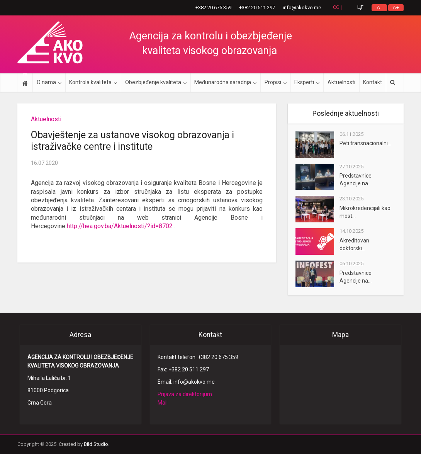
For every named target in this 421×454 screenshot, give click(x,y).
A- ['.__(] (379, 7)
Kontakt (372, 82)
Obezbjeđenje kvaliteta (153, 82)
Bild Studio (96, 444)
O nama (46, 82)
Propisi (273, 82)
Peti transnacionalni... (365, 143)
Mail (163, 403)
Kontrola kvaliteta (90, 82)
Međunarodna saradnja (222, 82)
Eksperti (304, 82)
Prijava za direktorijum (185, 394)
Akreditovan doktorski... (354, 244)
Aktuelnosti (341, 82)
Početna (24, 82)
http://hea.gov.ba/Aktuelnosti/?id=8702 (120, 226)
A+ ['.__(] (396, 7)
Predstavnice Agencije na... (356, 179)
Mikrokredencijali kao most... (365, 212)
